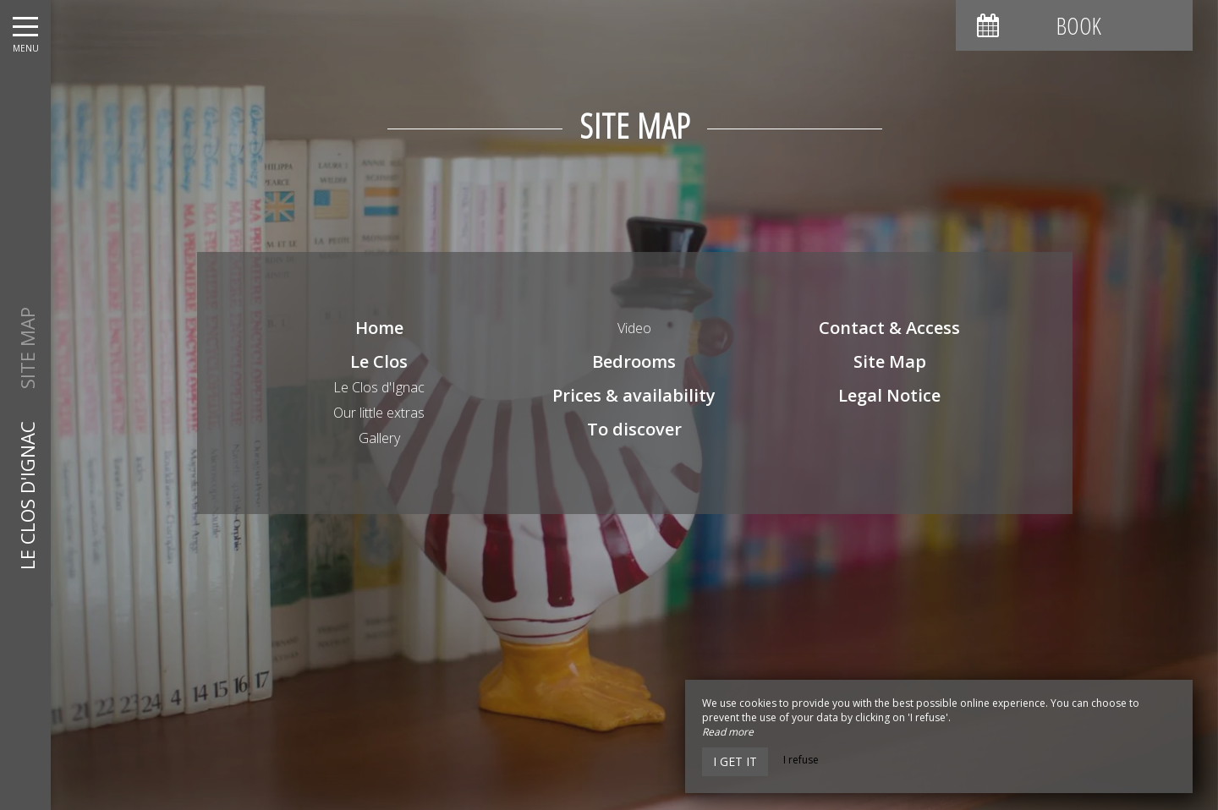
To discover (634, 429)
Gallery (379, 438)
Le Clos (379, 361)
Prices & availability (634, 395)
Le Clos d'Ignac (379, 387)
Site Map (889, 361)
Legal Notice (889, 395)
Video (634, 328)
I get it (735, 761)
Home (379, 327)
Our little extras (379, 412)
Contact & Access (889, 327)
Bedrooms (634, 361)
